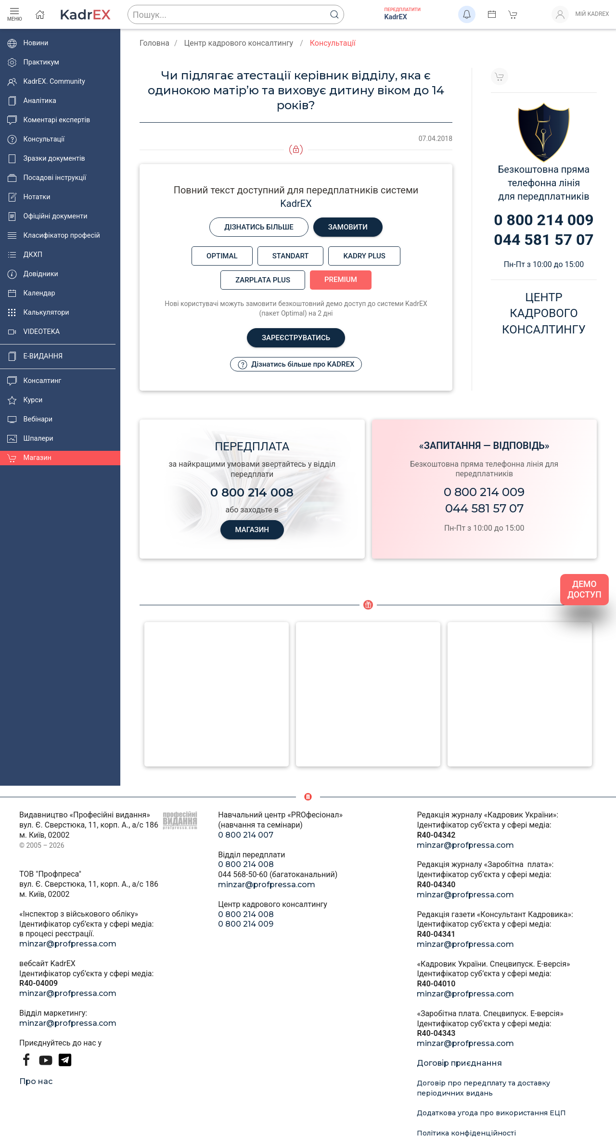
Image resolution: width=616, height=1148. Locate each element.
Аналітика (31, 101)
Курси (24, 400)
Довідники (32, 274)
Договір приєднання (459, 1063)
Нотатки (28, 197)
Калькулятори (38, 313)
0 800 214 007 (245, 835)
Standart (290, 256)
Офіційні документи (47, 216)
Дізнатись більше (259, 227)
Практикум (33, 62)
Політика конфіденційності (466, 1133)
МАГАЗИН (252, 529)
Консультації (35, 139)
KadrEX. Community (46, 82)
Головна (154, 43)
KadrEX (295, 203)
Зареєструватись (296, 337)
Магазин (29, 458)
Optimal (222, 256)
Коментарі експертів (48, 120)
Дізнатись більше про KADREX (296, 365)
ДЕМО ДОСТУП (584, 589)
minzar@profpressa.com (67, 943)
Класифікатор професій (53, 236)
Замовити (348, 227)
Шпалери (30, 439)
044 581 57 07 (484, 508)
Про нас (35, 1081)
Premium (340, 279)
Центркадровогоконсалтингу (544, 313)
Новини (27, 43)
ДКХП (24, 255)
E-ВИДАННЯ (35, 356)
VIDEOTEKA (33, 332)
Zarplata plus (262, 280)
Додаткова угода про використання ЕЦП (491, 1113)
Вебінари (29, 419)
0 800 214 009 (484, 492)
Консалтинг (34, 381)
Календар (31, 293)
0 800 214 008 (246, 864)
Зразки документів (46, 159)
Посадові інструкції (46, 178)
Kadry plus (364, 256)
